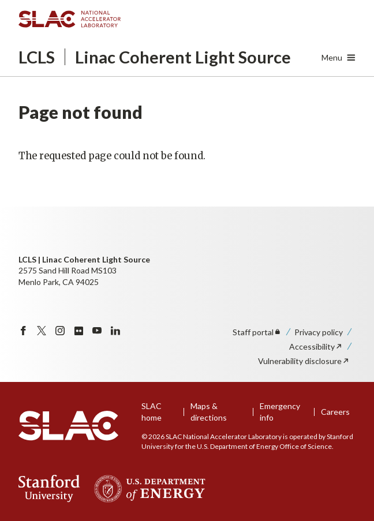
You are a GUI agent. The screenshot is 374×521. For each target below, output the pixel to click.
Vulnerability (304, 361)
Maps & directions (208, 411)
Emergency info (280, 411)
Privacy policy (318, 332)
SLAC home (151, 411)
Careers (335, 412)
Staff (257, 332)
